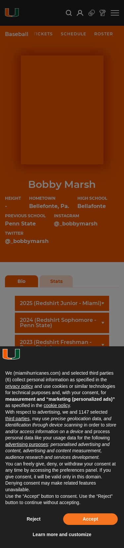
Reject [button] (34, 519)
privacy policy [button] (19, 386)
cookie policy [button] (57, 405)
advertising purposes (26, 444)
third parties (17, 418)
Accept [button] (90, 519)
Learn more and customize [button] (62, 534)
